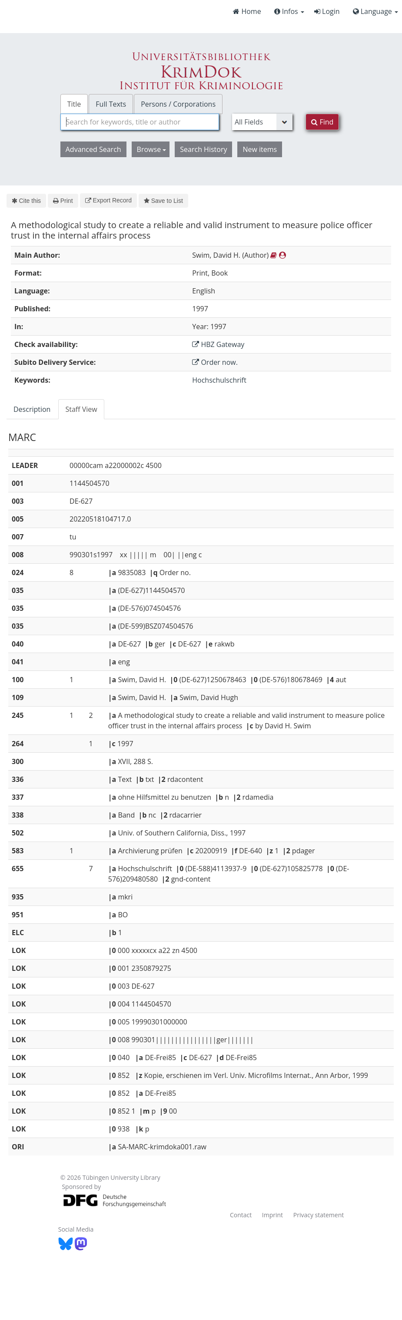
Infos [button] (289, 11)
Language (375, 11)
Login (327, 11)
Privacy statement (318, 1215)
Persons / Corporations (178, 104)
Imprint (272, 1215)
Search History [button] (203, 149)
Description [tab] (31, 409)
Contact (241, 1215)
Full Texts (111, 104)
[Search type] (262, 122)
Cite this (26, 200)
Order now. (215, 362)
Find (322, 122)
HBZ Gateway (218, 344)
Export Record (108, 200)
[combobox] (139, 122)
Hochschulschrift (219, 380)
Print (63, 200)
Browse (151, 149)
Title (74, 104)
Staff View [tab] (81, 409)
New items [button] (260, 149)
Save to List (163, 200)
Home (247, 11)
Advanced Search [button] (93, 149)
